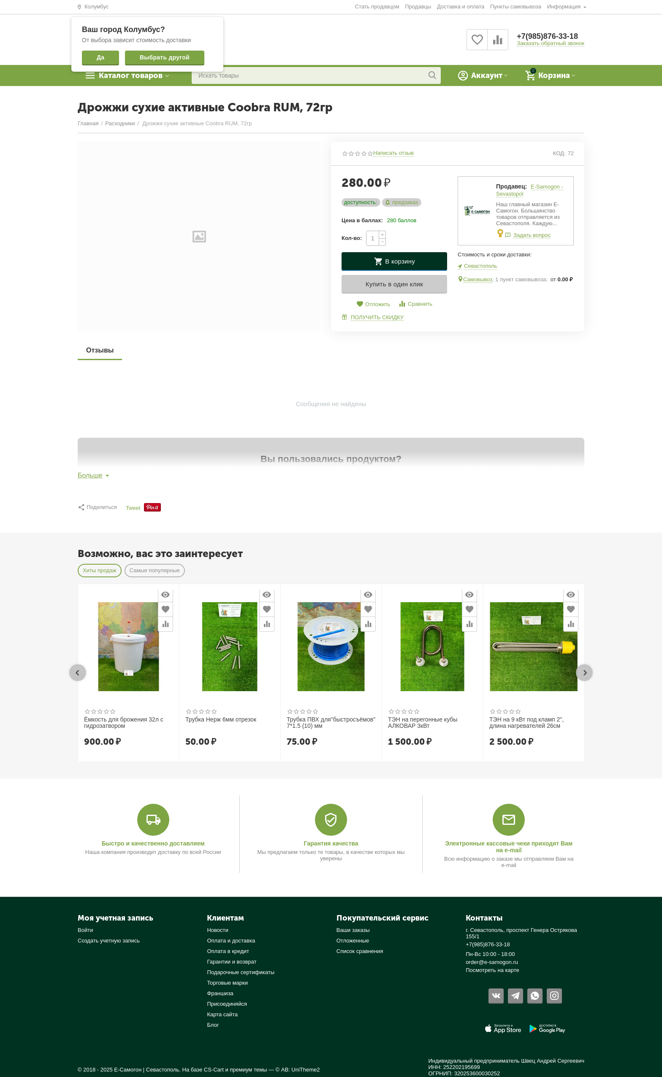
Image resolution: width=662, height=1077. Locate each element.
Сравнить (415, 304)
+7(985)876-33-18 (547, 36)
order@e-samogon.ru (492, 962)
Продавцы (418, 6)
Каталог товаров (131, 75)
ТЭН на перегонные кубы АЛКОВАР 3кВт (422, 722)
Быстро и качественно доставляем (153, 843)
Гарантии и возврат (231, 962)
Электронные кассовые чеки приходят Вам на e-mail (508, 847)
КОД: (559, 153)
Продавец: (511, 186)
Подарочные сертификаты (240, 972)
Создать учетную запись (109, 940)
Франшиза (220, 993)
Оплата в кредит (228, 951)
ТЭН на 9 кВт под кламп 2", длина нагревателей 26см (526, 722)
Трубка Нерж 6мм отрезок (220, 719)
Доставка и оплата (460, 6)
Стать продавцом (377, 6)
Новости (217, 930)
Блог (213, 1025)
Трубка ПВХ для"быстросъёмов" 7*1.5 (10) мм (331, 722)
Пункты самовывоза (515, 6)
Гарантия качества (331, 843)
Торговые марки (227, 983)
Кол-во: (352, 238)
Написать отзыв (393, 153)
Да (100, 57)
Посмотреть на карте (492, 970)
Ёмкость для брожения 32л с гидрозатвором (123, 722)
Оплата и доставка (231, 940)
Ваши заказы (353, 930)
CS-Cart (214, 1069)
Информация (564, 6)
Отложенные (352, 940)
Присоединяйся (227, 1004)
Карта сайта (222, 1014)
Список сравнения (359, 951)
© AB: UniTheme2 (298, 1069)
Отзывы (100, 350)
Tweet (133, 508)
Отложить (373, 304)
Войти (85, 930)
